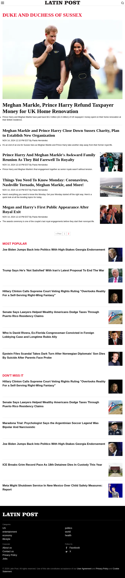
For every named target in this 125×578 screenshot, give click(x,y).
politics (68, 528)
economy (7, 535)
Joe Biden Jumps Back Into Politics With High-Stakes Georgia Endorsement (54, 249)
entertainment (10, 531)
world (68, 531)
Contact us (8, 551)
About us (7, 547)
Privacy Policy (10, 555)
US (4, 528)
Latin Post (62, 2)
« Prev (58, 234)
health (68, 535)
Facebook (75, 547)
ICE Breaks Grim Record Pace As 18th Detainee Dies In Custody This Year (52, 464)
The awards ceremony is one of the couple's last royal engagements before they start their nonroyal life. (48, 221)
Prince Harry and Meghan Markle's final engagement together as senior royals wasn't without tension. (47, 169)
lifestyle (6, 539)
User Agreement (84, 569)
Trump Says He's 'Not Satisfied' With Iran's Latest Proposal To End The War (53, 270)
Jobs (5, 558)
